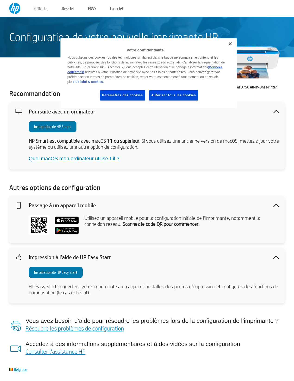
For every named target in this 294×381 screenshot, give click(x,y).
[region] (148, 73)
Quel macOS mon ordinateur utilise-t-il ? (74, 158)
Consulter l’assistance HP (55, 351)
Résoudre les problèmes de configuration (74, 328)
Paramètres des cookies (122, 95)
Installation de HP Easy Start (55, 272)
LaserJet (116, 8)
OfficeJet (41, 8)
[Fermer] (230, 44)
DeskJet (68, 8)
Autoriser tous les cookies (173, 95)
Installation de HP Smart (52, 126)
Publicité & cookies (88, 82)
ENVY (92, 8)
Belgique (20, 369)
